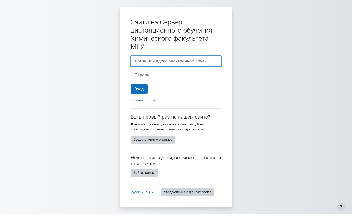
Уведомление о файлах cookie (187, 192)
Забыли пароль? (144, 100)
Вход (139, 89)
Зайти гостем (144, 173)
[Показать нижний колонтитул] (341, 207)
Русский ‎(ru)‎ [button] (141, 192)
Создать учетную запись (153, 140)
